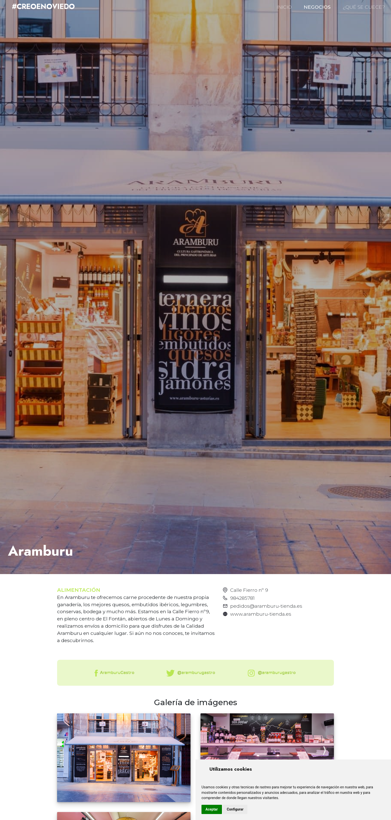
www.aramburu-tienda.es (260, 614)
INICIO (284, 7)
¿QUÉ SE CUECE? (364, 7)
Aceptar (211, 809)
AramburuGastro (114, 673)
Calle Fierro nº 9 (249, 590)
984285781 (242, 598)
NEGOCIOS (317, 7)
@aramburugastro (190, 673)
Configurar (235, 809)
